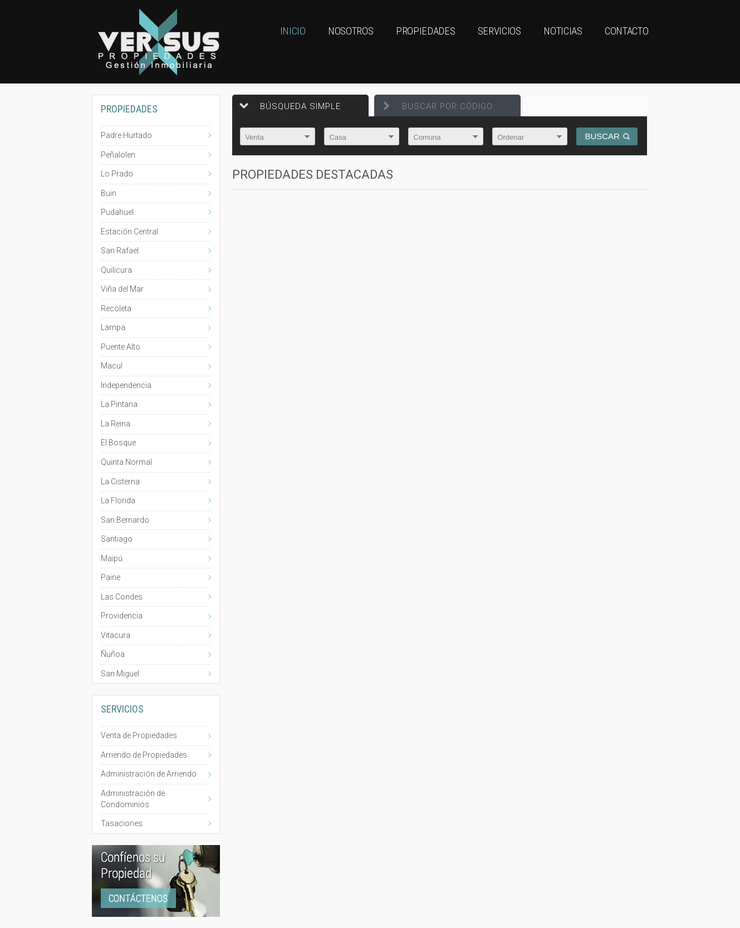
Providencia (122, 615)
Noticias (556, 41)
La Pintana (119, 404)
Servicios (488, 41)
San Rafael (120, 250)
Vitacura (115, 635)
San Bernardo (125, 519)
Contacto (625, 41)
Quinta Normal (126, 462)
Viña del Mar (122, 288)
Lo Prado (117, 173)
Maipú (111, 558)
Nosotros (333, 41)
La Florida (118, 500)
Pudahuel (117, 212)
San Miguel (120, 673)
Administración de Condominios (133, 799)
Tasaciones (122, 823)
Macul (111, 365)
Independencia (126, 385)
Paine (110, 577)
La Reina (115, 423)
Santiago (117, 538)
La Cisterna (120, 481)
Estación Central (129, 231)
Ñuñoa (113, 654)
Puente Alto (120, 346)
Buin (108, 193)
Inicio (271, 41)
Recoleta (116, 308)
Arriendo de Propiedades (144, 754)
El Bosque (118, 442)
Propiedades (411, 41)
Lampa (113, 327)
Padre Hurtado (126, 135)
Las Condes (122, 596)
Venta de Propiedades (139, 735)
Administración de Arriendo (149, 773)
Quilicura (116, 270)
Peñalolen (118, 154)
